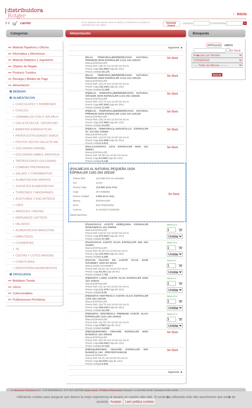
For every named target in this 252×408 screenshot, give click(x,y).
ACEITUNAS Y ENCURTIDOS (35, 198)
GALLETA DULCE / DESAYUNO (36, 123)
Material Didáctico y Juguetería (33, 59)
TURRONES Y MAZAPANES (34, 192)
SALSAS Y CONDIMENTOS (33, 173)
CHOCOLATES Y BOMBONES (35, 104)
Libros (16, 286)
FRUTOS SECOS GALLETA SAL (37, 141)
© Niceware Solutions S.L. (26, 390)
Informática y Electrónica (29, 53)
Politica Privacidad (111, 390)
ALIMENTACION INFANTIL (33, 179)
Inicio (242, 14)
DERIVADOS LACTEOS (31, 217)
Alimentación (21, 85)
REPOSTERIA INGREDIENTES (36, 268)
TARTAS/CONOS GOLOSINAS (35, 160)
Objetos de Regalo (25, 66)
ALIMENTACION (24, 97)
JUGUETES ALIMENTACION (34, 186)
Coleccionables (23, 293)
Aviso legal (91, 390)
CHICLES (21, 110)
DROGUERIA (22, 274)
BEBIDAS (19, 91)
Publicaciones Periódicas (29, 299)
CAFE (19, 204)
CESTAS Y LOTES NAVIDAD (34, 255)
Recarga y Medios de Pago (30, 78)
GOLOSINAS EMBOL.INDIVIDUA (37, 154)
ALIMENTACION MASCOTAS (34, 230)
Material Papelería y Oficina (31, 47)
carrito (25, 23)
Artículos (214, 45)
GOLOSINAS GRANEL (30, 148)
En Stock (233, 50)
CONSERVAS (24, 242)
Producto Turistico (24, 72)
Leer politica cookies (139, 402)
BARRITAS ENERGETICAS (33, 129)
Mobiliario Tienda (24, 280)
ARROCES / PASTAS (29, 211)
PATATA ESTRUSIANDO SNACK (37, 135)
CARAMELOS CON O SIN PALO (37, 116)
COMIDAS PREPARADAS (32, 167)
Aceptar (116, 402)
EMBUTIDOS (24, 236)
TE (17, 249)
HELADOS (22, 223)
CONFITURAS (25, 261)
